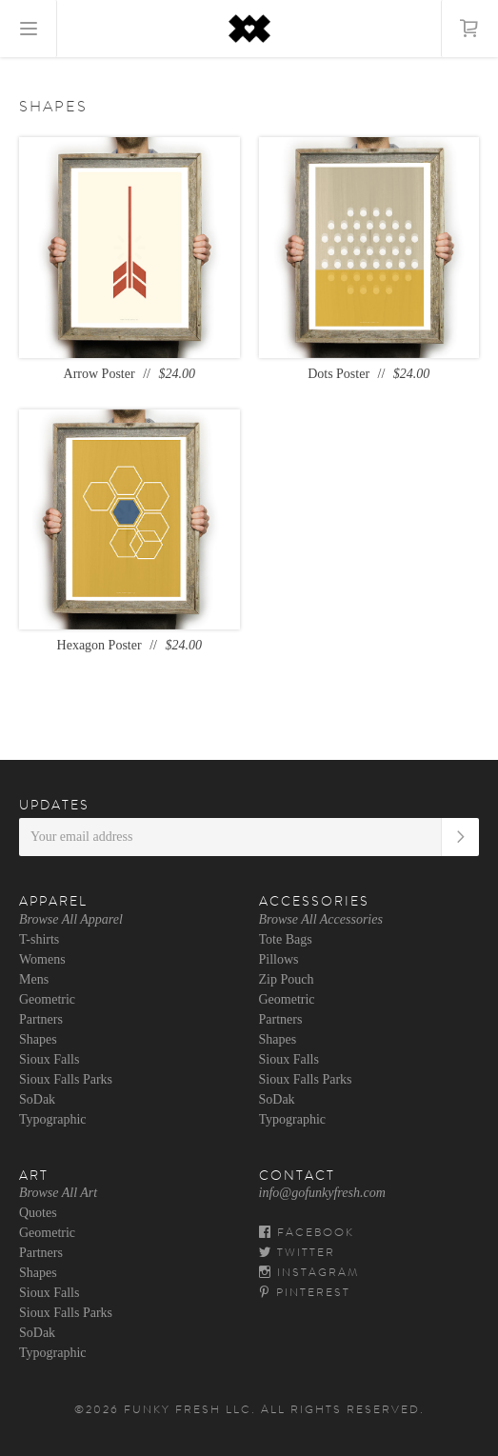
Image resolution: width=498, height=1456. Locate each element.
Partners (41, 1019)
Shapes (38, 1039)
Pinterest (304, 1292)
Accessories (314, 900)
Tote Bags (285, 939)
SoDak (37, 1099)
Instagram (309, 1272)
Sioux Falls (49, 1059)
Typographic (53, 1119)
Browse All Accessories (321, 919)
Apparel (53, 900)
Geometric (47, 999)
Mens (34, 979)
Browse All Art (58, 1193)
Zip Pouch (286, 979)
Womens (42, 959)
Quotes (38, 1213)
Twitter (297, 1252)
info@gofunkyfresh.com (322, 1193)
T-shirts (39, 939)
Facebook (306, 1232)
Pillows (279, 959)
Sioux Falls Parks (65, 1079)
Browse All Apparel (71, 919)
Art (34, 1175)
